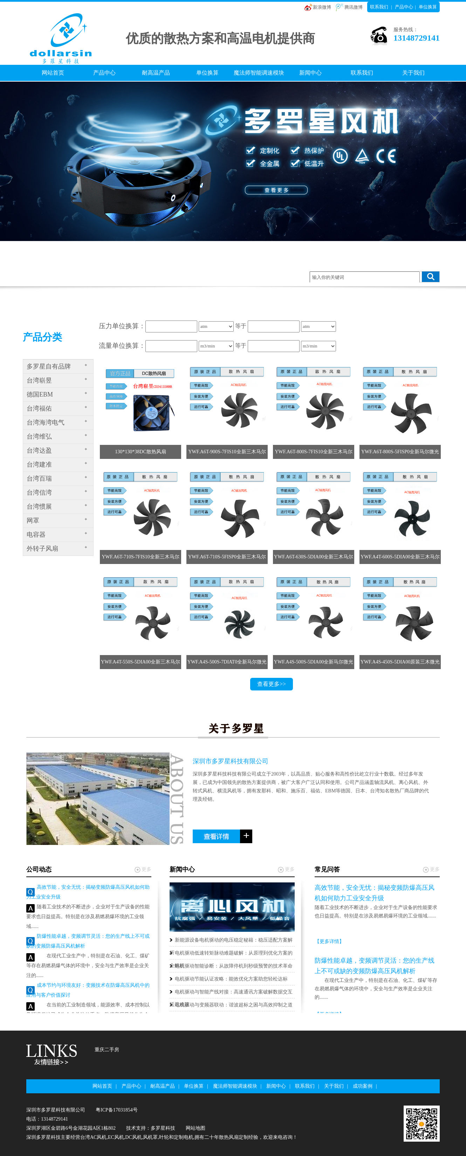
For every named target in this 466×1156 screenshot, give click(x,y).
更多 (146, 869)
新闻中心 (310, 73)
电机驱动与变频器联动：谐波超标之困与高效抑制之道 (234, 1004)
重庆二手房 (107, 1049)
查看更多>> (271, 684)
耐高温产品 (156, 73)
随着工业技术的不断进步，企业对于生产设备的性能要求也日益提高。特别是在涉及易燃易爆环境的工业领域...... (88, 916)
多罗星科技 (163, 1128)
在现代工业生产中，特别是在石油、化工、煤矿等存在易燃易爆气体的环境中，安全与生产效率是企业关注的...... (88, 965)
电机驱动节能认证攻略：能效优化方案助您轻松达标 (231, 979)
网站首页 (53, 73)
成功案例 (362, 1086)
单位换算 (428, 6)
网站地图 (195, 1128)
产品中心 (404, 6)
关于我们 (413, 73)
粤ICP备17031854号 (117, 1110)
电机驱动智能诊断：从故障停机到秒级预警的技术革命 (234, 966)
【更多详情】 (329, 941)
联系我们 (379, 6)
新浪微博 (322, 7)
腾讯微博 (353, 7)
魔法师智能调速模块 (259, 73)
